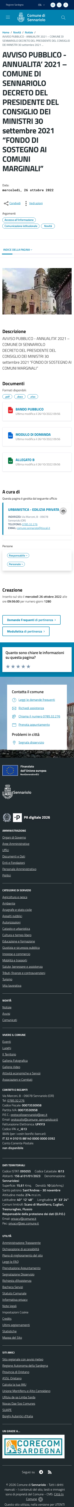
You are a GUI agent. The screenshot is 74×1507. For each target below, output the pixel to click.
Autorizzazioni (11, 922)
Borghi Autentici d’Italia (17, 1416)
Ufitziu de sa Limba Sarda (18, 1397)
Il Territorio (9, 1054)
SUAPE (7, 1409)
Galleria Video (11, 1067)
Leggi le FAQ (10, 1261)
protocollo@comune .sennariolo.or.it (34, 1119)
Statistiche (9, 1331)
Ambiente (8, 903)
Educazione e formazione (18, 941)
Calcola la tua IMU (14, 1384)
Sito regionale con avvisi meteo (22, 1359)
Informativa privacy (15, 1299)
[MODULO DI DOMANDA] (10, 435)
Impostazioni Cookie (15, 1312)
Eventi (6, 1041)
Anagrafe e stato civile (17, 909)
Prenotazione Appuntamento (21, 1268)
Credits (6, 1318)
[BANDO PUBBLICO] (10, 410)
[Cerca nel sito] (63, 17)
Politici (6, 875)
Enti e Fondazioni (13, 862)
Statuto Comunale (14, 1293)
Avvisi (6, 1013)
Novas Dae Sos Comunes (18, 1403)
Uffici (5, 850)
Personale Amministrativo (19, 869)
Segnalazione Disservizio (18, 1274)
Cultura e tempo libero (16, 935)
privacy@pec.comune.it (23, 1223)
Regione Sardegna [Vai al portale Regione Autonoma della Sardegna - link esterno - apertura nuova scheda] (14, 5)
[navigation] (8, 17)
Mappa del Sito (12, 1337)
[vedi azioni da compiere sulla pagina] (32, 203)
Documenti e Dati (13, 856)
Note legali (9, 1306)
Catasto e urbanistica (16, 928)
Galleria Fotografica (15, 1060)
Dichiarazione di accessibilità (20, 1249)
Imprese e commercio (16, 954)
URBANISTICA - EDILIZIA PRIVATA (33, 509)
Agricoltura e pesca (14, 897)
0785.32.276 (29, 524)
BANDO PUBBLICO (30, 409)
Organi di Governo (14, 837)
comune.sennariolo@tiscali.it (33, 528)
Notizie (29, 32)
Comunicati (9, 1020)
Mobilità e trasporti (14, 960)
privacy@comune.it (23, 1218)
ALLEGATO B (25, 459)
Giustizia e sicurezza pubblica (21, 947)
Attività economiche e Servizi (21, 1073)
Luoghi (6, 1048)
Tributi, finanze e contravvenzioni (23, 972)
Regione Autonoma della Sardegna (25, 1365)
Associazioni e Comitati (17, 1079)
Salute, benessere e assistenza (22, 966)
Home (5, 32)
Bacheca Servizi (12, 1287)
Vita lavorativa (11, 985)
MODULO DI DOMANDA (33, 434)
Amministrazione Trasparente (21, 1242)
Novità (17, 32)
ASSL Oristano (12, 1378)
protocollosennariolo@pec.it (29, 1114)
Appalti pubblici (12, 916)
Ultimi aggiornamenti (16, 1325)
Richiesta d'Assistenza (16, 1280)
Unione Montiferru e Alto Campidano (26, 1390)
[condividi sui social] (11, 203)
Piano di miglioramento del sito (22, 1255)
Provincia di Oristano (15, 1372)
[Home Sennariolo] (35, 18)
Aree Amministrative (15, 843)
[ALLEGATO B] (10, 460)
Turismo (7, 979)
